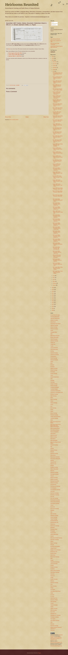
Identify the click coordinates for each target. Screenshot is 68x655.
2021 (53, 60)
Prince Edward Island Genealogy (56, 537)
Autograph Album (54, 332)
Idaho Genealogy (54, 395)
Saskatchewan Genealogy (55, 561)
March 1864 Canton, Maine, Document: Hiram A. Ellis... (58, 137)
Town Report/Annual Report (56, 591)
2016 (53, 295)
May (54, 277)
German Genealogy (54, 385)
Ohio (51, 512)
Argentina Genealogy (54, 325)
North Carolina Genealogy (55, 501)
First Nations (53, 371)
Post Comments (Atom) (14, 119)
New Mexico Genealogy (55, 494)
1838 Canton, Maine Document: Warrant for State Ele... (57, 260)
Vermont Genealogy (54, 604)
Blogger (39, 652)
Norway (52, 505)
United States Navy (54, 598)
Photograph (53, 527)
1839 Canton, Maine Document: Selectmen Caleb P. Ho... (57, 252)
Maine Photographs (54, 440)
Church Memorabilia (54, 349)
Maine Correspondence (55, 431)
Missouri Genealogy (54, 477)
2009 (53, 308)
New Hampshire (53, 487)
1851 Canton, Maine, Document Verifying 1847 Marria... (58, 200)
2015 (53, 297)
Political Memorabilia (54, 534)
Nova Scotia (53, 506)
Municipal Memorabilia (55, 481)
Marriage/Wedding (54, 450)
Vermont (52, 603)
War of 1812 (53, 611)
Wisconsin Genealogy (54, 625)
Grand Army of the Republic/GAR (57, 392)
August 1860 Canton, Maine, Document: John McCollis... (58, 145)
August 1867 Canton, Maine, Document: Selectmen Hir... (58, 117)
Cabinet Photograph (54, 339)
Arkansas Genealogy (54, 328)
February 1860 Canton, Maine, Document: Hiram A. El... (57, 153)
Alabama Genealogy (54, 320)
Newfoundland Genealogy (55, 499)
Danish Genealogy (54, 358)
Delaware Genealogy (54, 359)
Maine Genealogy (54, 436)
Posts (52, 22)
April (54, 279)
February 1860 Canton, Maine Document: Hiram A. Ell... (57, 149)
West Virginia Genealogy (55, 620)
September (55, 67)
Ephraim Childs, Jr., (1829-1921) (14, 56)
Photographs (53, 530)
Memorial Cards (53, 463)
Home (27, 117)
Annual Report (53, 321)
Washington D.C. (54, 613)
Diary (52, 363)
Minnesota (52, 470)
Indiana (52, 401)
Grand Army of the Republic (56, 390)
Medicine (52, 460)
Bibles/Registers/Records (55, 335)
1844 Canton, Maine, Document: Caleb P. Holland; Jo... (56, 232)
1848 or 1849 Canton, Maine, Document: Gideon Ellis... (58, 212)
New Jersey (53, 491)
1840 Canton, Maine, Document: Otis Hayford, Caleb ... (57, 244)
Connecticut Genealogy (55, 354)
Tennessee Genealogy (54, 582)
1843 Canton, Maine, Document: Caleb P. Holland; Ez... (56, 236)
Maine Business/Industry (55, 430)
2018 (53, 291)
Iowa (51, 406)
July (54, 71)
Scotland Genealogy (54, 567)
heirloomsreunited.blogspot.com (56, 642)
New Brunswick (53, 484)
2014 (53, 298)
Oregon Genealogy (54, 518)
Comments (53, 24)
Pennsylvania (53, 524)
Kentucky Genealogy (54, 414)
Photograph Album (54, 529)
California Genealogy (54, 340)
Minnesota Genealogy (54, 472)
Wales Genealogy (54, 610)
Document (52, 364)
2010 (53, 306)
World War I (53, 630)
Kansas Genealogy (54, 413)
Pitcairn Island (53, 532)
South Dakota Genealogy (55, 572)
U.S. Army (52, 594)
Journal (52, 411)
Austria (52, 330)
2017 (53, 293)
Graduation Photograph (55, 387)
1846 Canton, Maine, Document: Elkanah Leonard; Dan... (56, 228)
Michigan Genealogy (54, 467)
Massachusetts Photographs (55, 458)
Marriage (52, 448)
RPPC (52, 558)
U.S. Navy (52, 596)
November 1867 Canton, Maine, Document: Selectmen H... (57, 112)
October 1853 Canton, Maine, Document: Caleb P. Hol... (57, 181)
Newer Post (8, 117)
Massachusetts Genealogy (55, 456)
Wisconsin (52, 623)
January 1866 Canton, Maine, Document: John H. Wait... (57, 124)
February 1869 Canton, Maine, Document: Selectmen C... (57, 92)
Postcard (52, 536)
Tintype (52, 587)
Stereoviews (53, 575)
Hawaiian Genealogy (54, 394)
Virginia (52, 606)
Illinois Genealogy (54, 399)
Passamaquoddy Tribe (54, 522)
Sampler (52, 560)
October (54, 65)
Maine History (53, 438)
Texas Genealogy (54, 586)
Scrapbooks (53, 568)
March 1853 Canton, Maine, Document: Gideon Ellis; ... (58, 192)
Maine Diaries (53, 433)
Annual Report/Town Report (56, 323)
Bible (51, 333)
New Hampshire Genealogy (55, 489)
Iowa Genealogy (53, 407)
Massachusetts (53, 455)
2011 (53, 304)
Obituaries (52, 510)
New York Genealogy (54, 498)
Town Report (53, 589)
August (54, 69)
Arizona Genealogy (54, 327)
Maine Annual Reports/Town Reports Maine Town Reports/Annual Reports (56, 425)
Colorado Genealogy (54, 352)
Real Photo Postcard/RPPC (55, 546)
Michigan (52, 465)
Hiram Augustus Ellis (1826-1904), (15, 53)
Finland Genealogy (54, 370)
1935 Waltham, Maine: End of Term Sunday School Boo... (57, 73)
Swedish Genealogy (54, 579)
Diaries (52, 361)
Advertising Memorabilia (55, 316)
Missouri (52, 475)
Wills (51, 622)
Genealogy (52, 380)
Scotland (52, 565)
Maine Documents (54, 435)
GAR (51, 378)
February (54, 283)
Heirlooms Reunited (21, 4)
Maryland (52, 451)
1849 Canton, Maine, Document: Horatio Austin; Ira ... (56, 216)
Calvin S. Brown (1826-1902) (14, 54)
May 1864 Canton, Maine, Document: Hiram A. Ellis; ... (57, 141)
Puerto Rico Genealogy (55, 539)
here (9, 48)
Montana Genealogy (54, 479)
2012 (53, 302)
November (55, 63)
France (52, 375)
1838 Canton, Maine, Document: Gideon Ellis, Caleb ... (57, 264)
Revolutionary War (54, 551)
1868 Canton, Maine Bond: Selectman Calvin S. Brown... (57, 104)
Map (51, 446)
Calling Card (53, 342)
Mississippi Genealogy (55, 474)
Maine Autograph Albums (55, 428)
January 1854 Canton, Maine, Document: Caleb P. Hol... (57, 173)
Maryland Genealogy (54, 453)
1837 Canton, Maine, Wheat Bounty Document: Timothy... (58, 268)
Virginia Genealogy (54, 608)
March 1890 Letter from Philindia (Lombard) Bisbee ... (57, 85)
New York (52, 496)
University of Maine (54, 599)
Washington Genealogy (55, 617)
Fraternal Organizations (55, 376)
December (55, 61)
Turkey (52, 592)
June (54, 275)
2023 (53, 56)
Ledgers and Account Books (55, 416)
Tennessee (52, 580)
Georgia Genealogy (54, 383)
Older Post (46, 117)
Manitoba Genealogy (54, 444)
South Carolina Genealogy (55, 570)
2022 (53, 58)
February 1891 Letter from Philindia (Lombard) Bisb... (57, 77)
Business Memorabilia (54, 337)
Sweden (52, 577)
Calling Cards (53, 344)
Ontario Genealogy (54, 517)
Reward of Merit (53, 553)
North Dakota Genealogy (55, 503)
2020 (53, 287)
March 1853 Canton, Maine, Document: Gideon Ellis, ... (58, 196)
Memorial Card (53, 462)
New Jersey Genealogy (55, 493)
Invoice (52, 404)
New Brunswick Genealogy (55, 486)
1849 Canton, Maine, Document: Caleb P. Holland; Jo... (56, 224)
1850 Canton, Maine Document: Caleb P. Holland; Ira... (56, 204)
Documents (53, 366)
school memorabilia (54, 563)
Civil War (52, 351)
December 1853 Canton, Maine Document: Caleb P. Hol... (57, 177)
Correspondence (53, 356)
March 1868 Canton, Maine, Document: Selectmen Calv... (58, 108)
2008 (53, 310)
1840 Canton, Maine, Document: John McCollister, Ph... (56, 248)
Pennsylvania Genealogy (55, 525)
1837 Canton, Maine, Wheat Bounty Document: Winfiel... (58, 272)
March (54, 281)
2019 (53, 289)
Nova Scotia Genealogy (55, 508)
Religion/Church (53, 548)
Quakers (52, 541)
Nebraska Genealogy (54, 482)
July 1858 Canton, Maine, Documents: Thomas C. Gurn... (57, 161)
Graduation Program (54, 389)
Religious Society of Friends (56, 549)
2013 (53, 300)
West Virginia (53, 618)
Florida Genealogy (54, 373)
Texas (52, 584)
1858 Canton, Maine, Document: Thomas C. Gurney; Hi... (57, 169)
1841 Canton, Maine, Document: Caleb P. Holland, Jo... (56, 240)
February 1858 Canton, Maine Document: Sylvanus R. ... (57, 165)
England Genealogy (54, 368)
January (54, 285)
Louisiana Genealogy (54, 418)
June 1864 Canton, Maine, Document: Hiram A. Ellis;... (57, 129)
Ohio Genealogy (53, 513)
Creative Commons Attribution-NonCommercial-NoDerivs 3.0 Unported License (56, 638)
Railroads (52, 544)
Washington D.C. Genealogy (56, 615)
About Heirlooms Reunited (55, 38)
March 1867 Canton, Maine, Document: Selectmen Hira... (58, 121)
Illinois (52, 397)
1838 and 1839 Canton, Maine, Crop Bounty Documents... (57, 256)
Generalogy (53, 382)
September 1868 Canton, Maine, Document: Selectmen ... (57, 100)
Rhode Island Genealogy (55, 556)
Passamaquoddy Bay (54, 520)
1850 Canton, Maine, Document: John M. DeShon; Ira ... (56, 208)
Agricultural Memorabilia (55, 318)
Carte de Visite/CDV (54, 347)
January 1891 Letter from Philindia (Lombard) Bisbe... (57, 82)
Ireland (52, 409)
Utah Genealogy (53, 601)
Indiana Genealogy (54, 402)
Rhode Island (53, 555)
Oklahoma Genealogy (54, 515)
